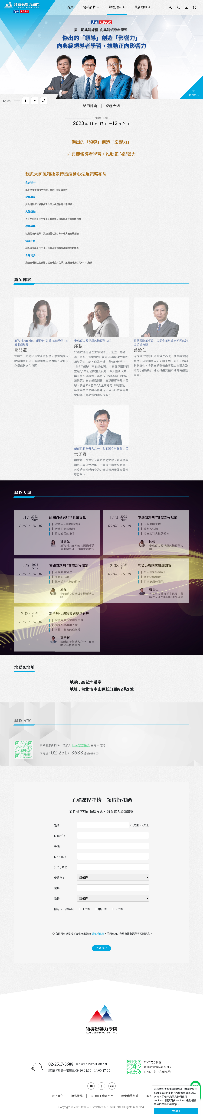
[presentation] (101, 922)
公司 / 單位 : (61, 867)
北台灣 (86, 909)
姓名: (57, 825)
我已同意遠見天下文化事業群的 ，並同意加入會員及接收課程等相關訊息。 (103, 933)
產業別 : (59, 878)
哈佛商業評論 (129, 1095)
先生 (136, 825)
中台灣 (102, 909)
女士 (146, 825)
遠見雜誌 (77, 1095)
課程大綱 (112, 106)
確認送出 (101, 948)
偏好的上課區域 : (64, 909)
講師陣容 (90, 106)
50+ (148, 1095)
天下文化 (57, 1095)
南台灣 (119, 909)
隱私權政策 (98, 933)
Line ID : (60, 857)
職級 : (57, 898)
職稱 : (57, 888)
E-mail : (59, 836)
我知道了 (176, 1111)
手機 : (57, 846)
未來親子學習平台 (102, 1095)
